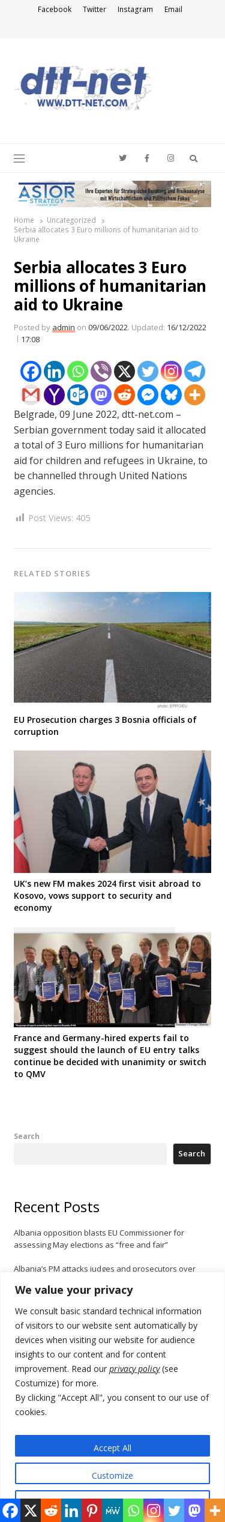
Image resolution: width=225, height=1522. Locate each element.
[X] (124, 371)
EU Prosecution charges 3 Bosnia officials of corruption (105, 725)
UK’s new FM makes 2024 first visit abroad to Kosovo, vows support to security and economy (107, 895)
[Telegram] (194, 371)
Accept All (112, 1448)
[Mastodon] (101, 394)
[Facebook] (30, 371)
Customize (112, 1475)
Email (173, 9)
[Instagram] (171, 371)
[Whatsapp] (77, 371)
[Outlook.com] (77, 394)
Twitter (94, 9)
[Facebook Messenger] (147, 394)
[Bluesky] (171, 394)
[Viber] (101, 371)
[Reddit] (124, 394)
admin (63, 327)
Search (27, 1136)
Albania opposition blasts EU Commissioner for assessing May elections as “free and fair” (99, 1238)
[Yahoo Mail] (54, 394)
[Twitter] (147, 371)
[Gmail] (30, 394)
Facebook (54, 9)
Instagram (135, 9)
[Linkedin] (54, 371)
